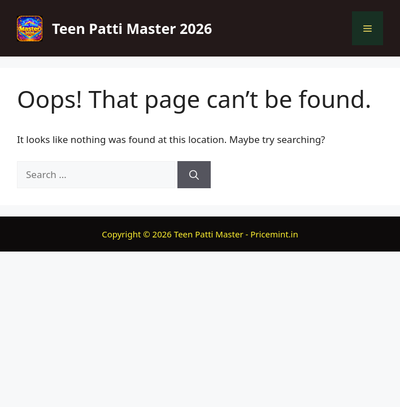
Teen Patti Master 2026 (132, 28)
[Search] (194, 174)
